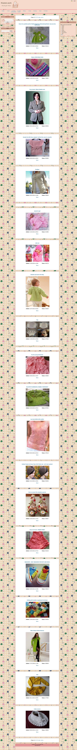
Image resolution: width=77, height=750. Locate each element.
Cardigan (37, 169)
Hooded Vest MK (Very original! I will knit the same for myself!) (37, 137)
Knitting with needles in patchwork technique (37, 600)
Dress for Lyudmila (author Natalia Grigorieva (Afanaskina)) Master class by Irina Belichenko (37, 24)
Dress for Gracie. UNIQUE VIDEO (37, 529)
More (37, 48)
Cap (37, 319)
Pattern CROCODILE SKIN (37, 57)
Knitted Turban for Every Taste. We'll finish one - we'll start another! (37, 464)
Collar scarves (37, 709)
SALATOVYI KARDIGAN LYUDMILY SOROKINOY (37, 386)
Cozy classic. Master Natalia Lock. (37, 89)
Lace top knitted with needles (37, 419)
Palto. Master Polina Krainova (37, 630)
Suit (37, 674)
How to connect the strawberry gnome (37, 492)
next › (39, 17)
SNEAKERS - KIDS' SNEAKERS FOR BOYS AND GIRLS (37, 562)
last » (42, 17)
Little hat (37, 243)
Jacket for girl (37, 211)
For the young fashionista (37, 354)
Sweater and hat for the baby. (37, 274)
